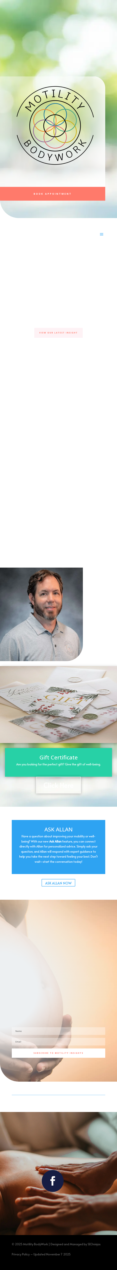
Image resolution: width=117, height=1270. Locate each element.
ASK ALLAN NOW (58, 883)
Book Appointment (53, 193)
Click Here (58, 785)
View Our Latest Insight (58, 332)
